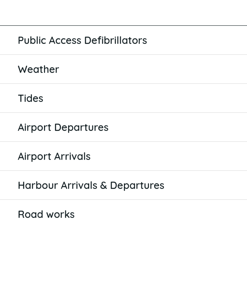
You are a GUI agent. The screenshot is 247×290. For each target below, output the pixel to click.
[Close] (13, 13)
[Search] (213, 13)
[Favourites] (234, 13)
